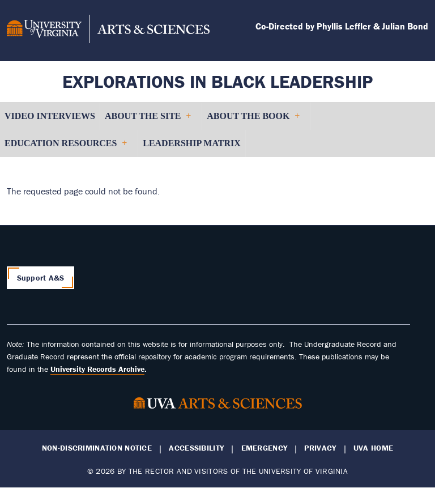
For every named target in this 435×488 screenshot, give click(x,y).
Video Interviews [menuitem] (50, 116)
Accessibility (196, 448)
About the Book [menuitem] (253, 120)
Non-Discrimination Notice (97, 448)
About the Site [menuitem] (147, 120)
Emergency (264, 448)
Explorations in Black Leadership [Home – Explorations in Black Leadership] (217, 81)
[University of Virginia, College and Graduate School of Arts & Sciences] (108, 30)
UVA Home (373, 448)
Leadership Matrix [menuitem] (192, 143)
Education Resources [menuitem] (65, 147)
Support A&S (41, 278)
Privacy (320, 448)
